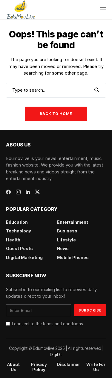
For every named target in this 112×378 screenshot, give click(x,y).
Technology (18, 230)
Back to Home (56, 113)
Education (17, 222)
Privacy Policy (39, 367)
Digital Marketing (24, 257)
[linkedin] (28, 192)
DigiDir (56, 354)
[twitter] (37, 192)
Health (13, 239)
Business (67, 230)
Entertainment (72, 222)
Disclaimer (68, 364)
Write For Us (95, 367)
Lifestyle (66, 239)
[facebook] (8, 192)
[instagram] (18, 192)
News (63, 248)
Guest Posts (19, 248)
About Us (13, 367)
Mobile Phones (73, 257)
